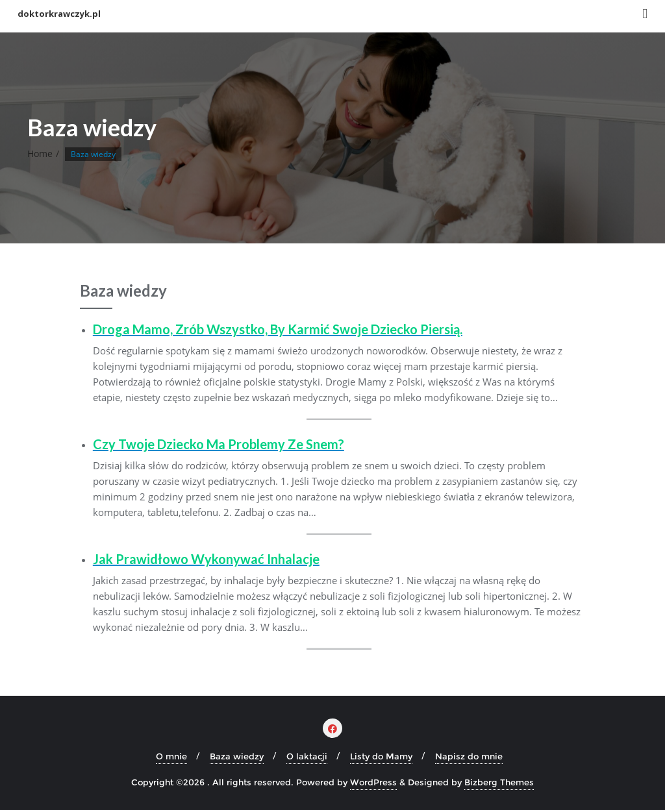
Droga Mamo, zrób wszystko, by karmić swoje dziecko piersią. (277, 329)
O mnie (171, 756)
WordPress (373, 782)
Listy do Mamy (381, 756)
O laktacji (306, 756)
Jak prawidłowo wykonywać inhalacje (206, 559)
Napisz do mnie (469, 756)
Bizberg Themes (499, 782)
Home (40, 153)
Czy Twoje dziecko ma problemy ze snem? (218, 444)
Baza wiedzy (237, 756)
